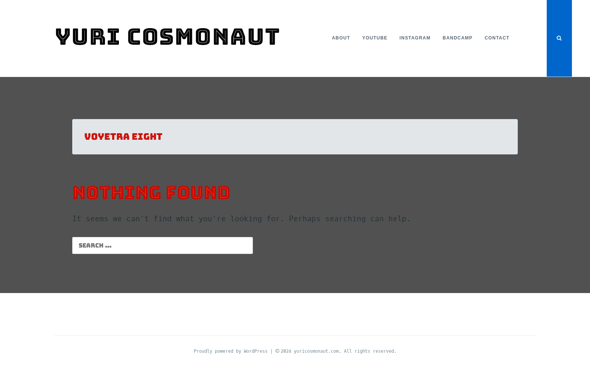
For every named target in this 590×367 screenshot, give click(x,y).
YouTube (375, 38)
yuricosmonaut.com (316, 351)
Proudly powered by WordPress (232, 351)
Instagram (415, 38)
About (341, 38)
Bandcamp (457, 38)
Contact (497, 38)
